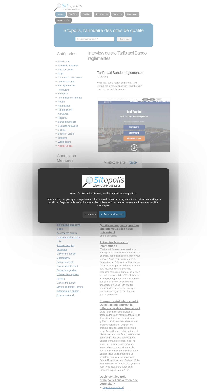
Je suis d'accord (112, 214)
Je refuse (90, 214)
